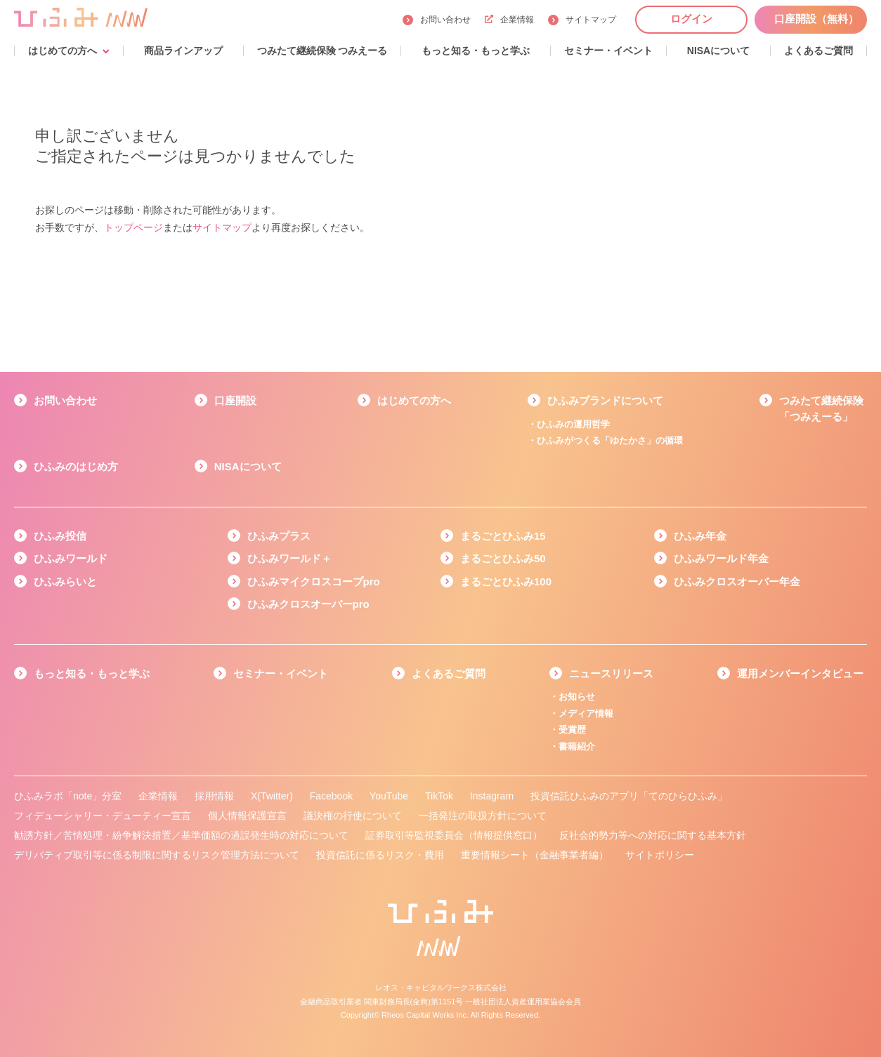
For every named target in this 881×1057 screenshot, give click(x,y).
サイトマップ (591, 20)
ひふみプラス (279, 536)
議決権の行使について (353, 815)
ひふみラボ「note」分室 (68, 796)
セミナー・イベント (280, 673)
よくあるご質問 (448, 673)
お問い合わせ (445, 20)
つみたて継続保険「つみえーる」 (821, 408)
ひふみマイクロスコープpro (313, 581)
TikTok (439, 796)
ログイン (691, 19)
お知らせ (577, 696)
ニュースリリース (611, 673)
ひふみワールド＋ (289, 558)
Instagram (492, 796)
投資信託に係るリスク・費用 (380, 854)
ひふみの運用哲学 (573, 424)
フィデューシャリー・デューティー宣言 (102, 815)
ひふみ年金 (700, 536)
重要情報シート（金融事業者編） (534, 854)
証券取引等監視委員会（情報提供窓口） (453, 835)
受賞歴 (572, 729)
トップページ (133, 227)
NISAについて (248, 466)
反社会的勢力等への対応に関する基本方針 (652, 835)
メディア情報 (586, 713)
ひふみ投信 (60, 536)
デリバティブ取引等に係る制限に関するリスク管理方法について (156, 854)
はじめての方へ (414, 400)
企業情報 (509, 20)
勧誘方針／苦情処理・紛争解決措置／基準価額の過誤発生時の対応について (181, 835)
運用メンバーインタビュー (800, 673)
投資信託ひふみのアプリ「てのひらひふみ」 (628, 796)
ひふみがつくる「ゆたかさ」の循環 (610, 440)
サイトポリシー (659, 854)
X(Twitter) (272, 796)
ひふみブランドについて (605, 400)
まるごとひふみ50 (503, 558)
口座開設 (235, 400)
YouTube (389, 796)
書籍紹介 (577, 746)
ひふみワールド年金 (721, 558)
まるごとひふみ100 (506, 581)
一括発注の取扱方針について (483, 815)
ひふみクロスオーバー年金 (737, 581)
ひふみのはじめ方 (76, 466)
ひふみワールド (70, 558)
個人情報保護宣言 (247, 815)
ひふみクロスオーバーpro (308, 604)
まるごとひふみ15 (503, 536)
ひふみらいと (65, 581)
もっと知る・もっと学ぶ (92, 673)
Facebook (331, 796)
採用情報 (214, 796)
